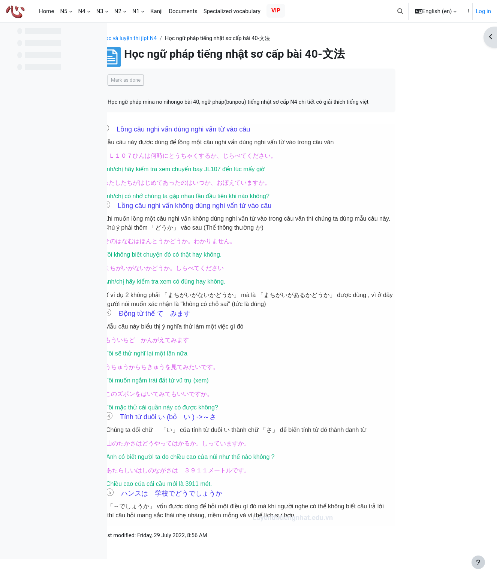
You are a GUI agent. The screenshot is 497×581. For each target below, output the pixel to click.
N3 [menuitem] (99, 11)
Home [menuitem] (46, 11)
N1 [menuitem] (135, 11)
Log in (483, 11)
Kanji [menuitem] (156, 11)
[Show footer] (478, 562)
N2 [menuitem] (117, 11)
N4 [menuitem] (81, 11)
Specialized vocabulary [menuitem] (232, 11)
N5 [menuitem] (63, 11)
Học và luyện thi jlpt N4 (178, 38)
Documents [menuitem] (183, 11)
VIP (275, 10)
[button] (400, 11)
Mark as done (173, 80)
